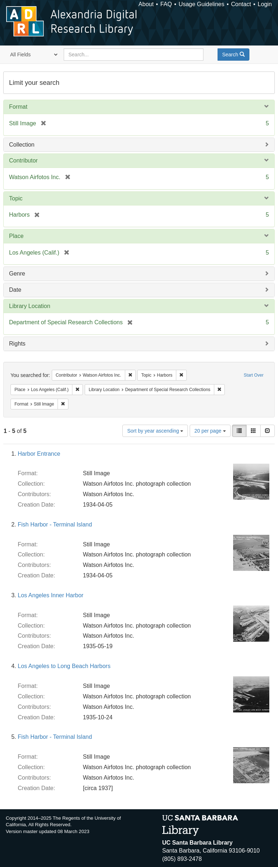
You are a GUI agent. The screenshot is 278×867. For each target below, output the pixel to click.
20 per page (210, 431)
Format (18, 107)
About (146, 4)
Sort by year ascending (155, 431)
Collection (21, 145)
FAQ (166, 4)
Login (265, 4)
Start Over (254, 375)
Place (16, 236)
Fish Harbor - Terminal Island (55, 524)
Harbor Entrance (39, 454)
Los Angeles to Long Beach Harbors (64, 666)
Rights (17, 344)
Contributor (23, 160)
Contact (241, 4)
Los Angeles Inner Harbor (50, 595)
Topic (15, 198)
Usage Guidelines (201, 4)
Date (15, 290)
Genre (17, 273)
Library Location (29, 306)
